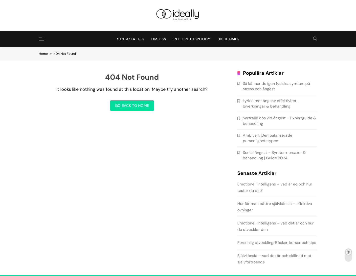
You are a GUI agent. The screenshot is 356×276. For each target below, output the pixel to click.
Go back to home (132, 105)
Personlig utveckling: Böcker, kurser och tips (276, 242)
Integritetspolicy (192, 39)
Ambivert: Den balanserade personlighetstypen (267, 138)
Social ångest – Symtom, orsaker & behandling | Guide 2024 (274, 155)
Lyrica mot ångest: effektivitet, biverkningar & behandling (270, 103)
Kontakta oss (130, 39)
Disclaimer (229, 39)
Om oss (158, 39)
